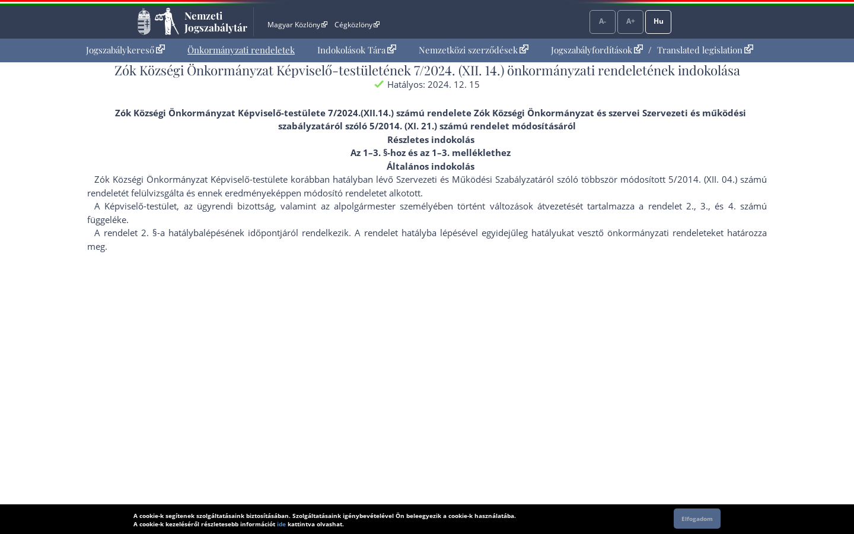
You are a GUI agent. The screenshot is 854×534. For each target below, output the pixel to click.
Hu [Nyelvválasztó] (659, 21)
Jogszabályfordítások (597, 50)
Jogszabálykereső (125, 50)
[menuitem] (125, 50)
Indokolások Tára (356, 50)
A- (602, 21)
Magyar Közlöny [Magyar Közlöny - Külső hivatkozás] (297, 25)
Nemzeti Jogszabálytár (215, 21)
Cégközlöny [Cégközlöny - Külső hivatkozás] (357, 25)
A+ (630, 21)
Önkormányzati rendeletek (241, 50)
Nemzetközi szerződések (473, 50)
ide (281, 524)
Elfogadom (697, 518)
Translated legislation (705, 50)
